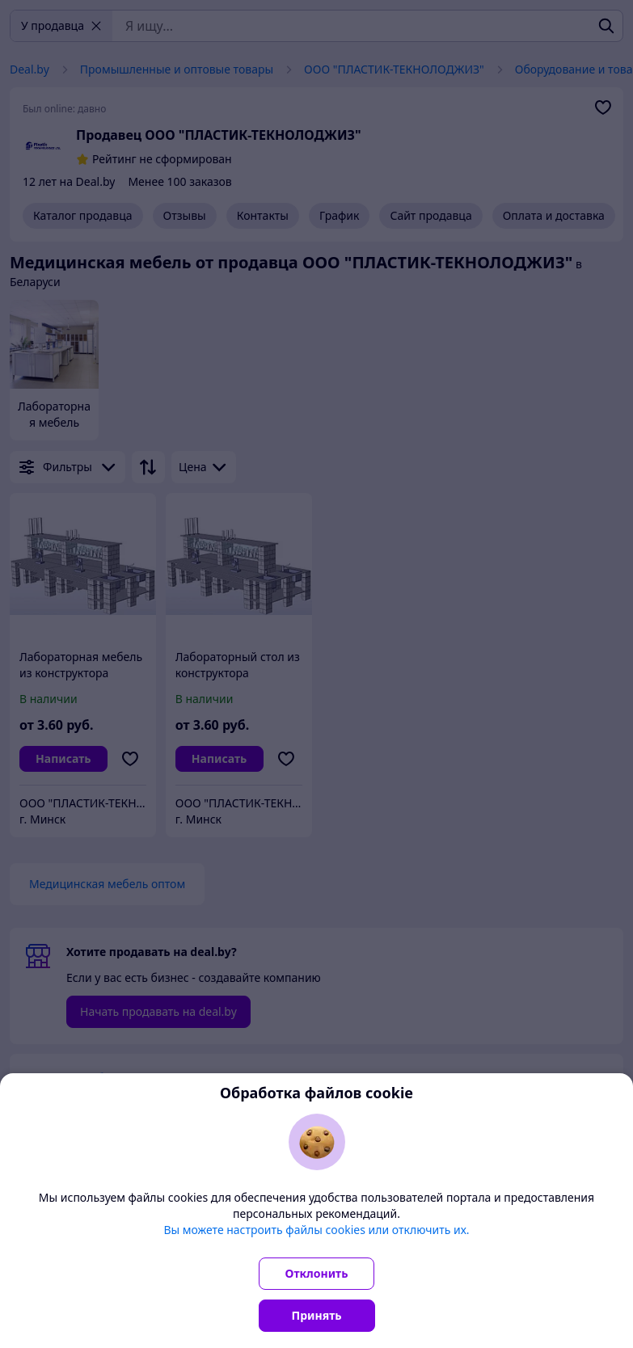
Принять (317, 1315)
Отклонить (316, 1273)
